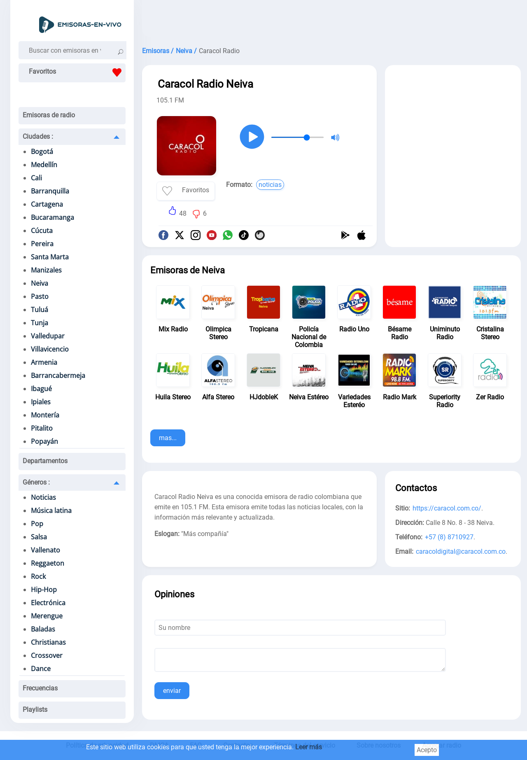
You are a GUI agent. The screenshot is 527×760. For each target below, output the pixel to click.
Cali (36, 177)
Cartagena (47, 204)
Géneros (36, 482)
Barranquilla (50, 191)
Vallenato (45, 550)
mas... (168, 438)
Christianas (48, 642)
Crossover (47, 655)
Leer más (308, 747)
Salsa (39, 536)
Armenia (44, 362)
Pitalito (42, 428)
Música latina (51, 510)
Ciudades (38, 136)
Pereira (42, 243)
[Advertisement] (331, 20)
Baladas (43, 629)
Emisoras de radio (49, 115)
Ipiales (41, 401)
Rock (38, 576)
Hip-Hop (44, 589)
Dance (41, 668)
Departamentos (45, 461)
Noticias (43, 497)
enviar (172, 691)
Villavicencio (50, 349)
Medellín (44, 164)
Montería (45, 415)
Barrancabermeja (58, 375)
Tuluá (39, 309)
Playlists (35, 709)
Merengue (47, 615)
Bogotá (42, 151)
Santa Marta (50, 256)
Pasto (40, 296)
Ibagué (41, 388)
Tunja (39, 322)
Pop (37, 523)
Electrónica (48, 602)
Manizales (46, 270)
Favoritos (77, 72)
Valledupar (48, 335)
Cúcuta (42, 230)
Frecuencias (40, 688)
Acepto (427, 750)
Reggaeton (47, 563)
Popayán (44, 441)
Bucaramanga (52, 217)
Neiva (39, 283)
